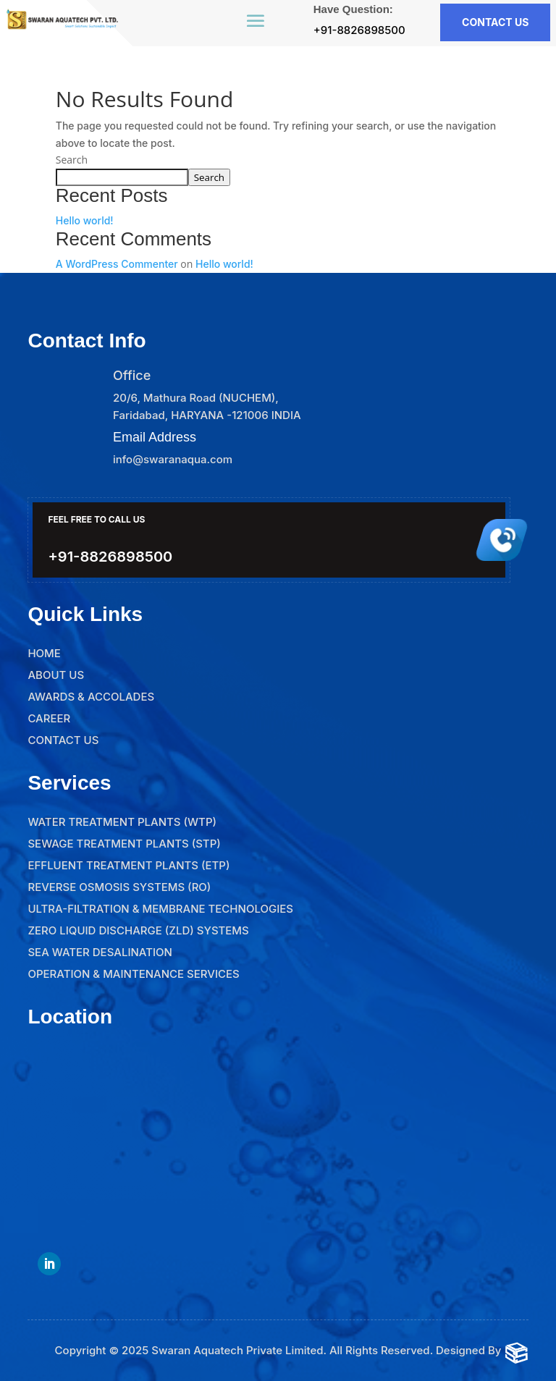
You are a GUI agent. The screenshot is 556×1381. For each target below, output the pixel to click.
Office (132, 375)
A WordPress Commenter (117, 264)
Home (44, 653)
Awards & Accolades (91, 697)
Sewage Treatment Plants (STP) (124, 843)
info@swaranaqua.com (172, 459)
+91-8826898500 (359, 30)
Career (49, 718)
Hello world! (85, 220)
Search (72, 159)
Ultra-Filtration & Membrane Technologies (160, 909)
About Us (56, 675)
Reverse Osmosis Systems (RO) (119, 887)
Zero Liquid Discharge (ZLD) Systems (138, 930)
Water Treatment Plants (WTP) (122, 822)
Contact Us (63, 740)
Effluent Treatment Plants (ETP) (128, 865)
